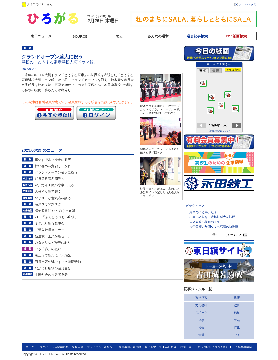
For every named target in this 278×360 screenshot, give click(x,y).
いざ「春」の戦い (48, 249)
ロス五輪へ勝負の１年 (204, 222)
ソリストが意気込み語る (53, 198)
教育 (237, 305)
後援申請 (77, 347)
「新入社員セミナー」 (51, 230)
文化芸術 (201, 305)
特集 (237, 327)
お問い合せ (187, 347)
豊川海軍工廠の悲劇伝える (54, 185)
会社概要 (170, 347)
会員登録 (99, 4)
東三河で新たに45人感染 (53, 255)
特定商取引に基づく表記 (213, 347)
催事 (201, 320)
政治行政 (201, 297)
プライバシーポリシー (101, 347)
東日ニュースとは (37, 347)
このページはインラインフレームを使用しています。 (219, 97)
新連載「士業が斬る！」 (53, 236)
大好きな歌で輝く (48, 191)
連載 (201, 335)
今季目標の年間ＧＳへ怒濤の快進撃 (213, 226)
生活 (237, 320)
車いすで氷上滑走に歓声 (53, 160)
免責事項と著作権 (130, 347)
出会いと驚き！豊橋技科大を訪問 (212, 217)
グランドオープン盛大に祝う (56, 172)
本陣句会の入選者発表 (51, 274)
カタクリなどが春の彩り (53, 242)
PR (237, 335)
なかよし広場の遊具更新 (53, 268)
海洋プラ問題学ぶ (48, 204)
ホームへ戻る (247, 4)
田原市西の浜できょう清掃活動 (58, 262)
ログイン (69, 4)
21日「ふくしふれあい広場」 (56, 217)
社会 (201, 327)
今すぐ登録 (54, 113)
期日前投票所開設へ (49, 179)
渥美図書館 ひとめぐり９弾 (55, 211)
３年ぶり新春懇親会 (49, 223)
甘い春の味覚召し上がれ (53, 166)
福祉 (237, 312)
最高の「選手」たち (203, 212)
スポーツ (201, 312)
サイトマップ (153, 347)
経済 (237, 297)
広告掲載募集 (60, 347)
